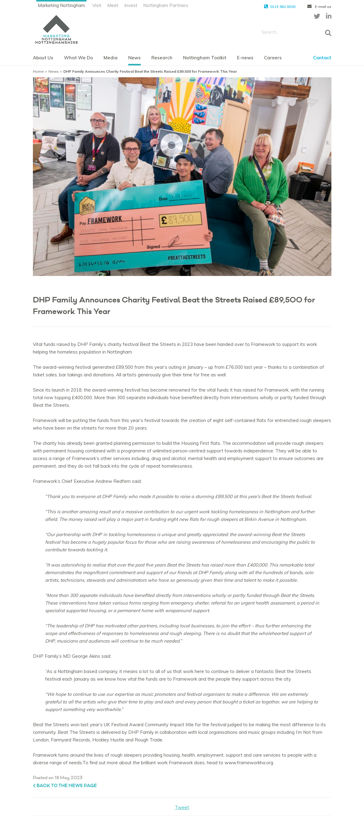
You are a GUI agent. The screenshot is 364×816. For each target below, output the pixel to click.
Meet (112, 5)
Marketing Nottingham (61, 5)
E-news (245, 58)
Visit (96, 5)
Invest (130, 5)
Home (38, 71)
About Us (43, 58)
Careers (273, 58)
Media (111, 58)
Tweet (182, 807)
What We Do (78, 58)
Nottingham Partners (165, 5)
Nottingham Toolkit (204, 58)
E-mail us (319, 6)
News (134, 58)
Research (161, 58)
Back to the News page (65, 786)
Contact (322, 58)
